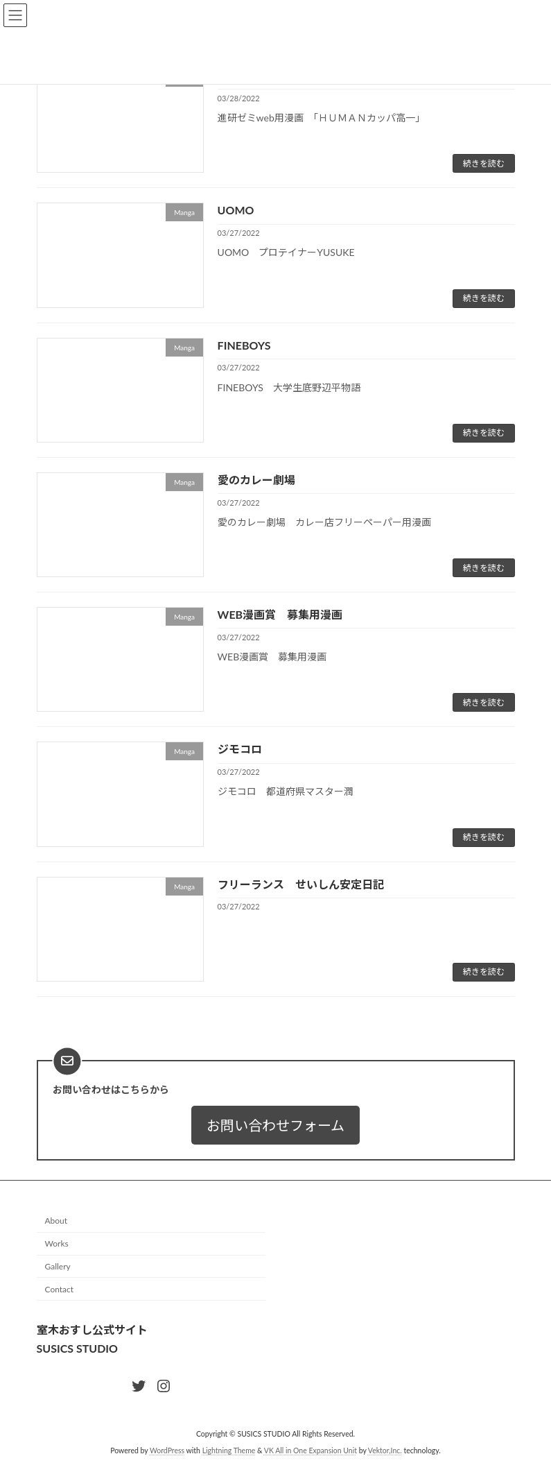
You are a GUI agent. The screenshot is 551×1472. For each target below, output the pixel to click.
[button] (275, 1125)
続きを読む (484, 163)
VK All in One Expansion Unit (310, 1450)
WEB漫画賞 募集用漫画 (280, 614)
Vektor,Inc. (385, 1450)
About (56, 1221)
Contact (59, 1289)
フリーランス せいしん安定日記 (301, 884)
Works (57, 1243)
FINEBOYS (244, 345)
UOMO (236, 209)
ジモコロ (240, 748)
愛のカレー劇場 (256, 479)
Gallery (58, 1266)
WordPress (167, 1450)
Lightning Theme (229, 1450)
